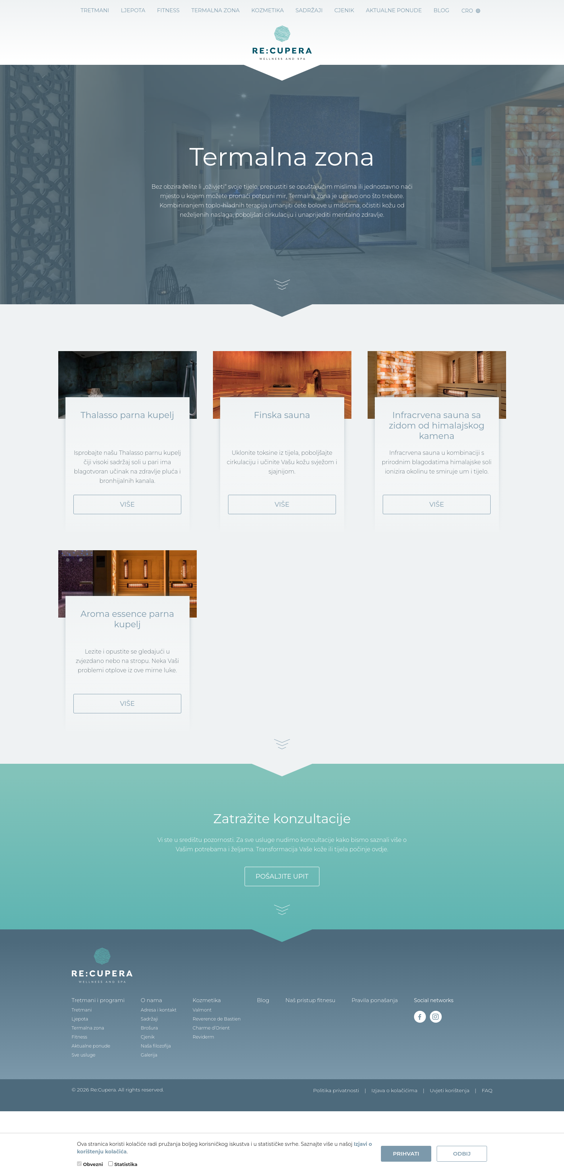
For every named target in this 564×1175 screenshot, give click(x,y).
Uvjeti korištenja (449, 1128)
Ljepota (132, 10)
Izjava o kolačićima (395, 1128)
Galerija (146, 1093)
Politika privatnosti (336, 1128)
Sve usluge (83, 1093)
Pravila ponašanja (363, 1038)
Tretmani (94, 10)
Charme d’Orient (206, 1066)
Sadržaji (309, 10)
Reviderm (198, 1075)
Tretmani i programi (97, 1038)
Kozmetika (267, 10)
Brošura (146, 1066)
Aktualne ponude (394, 10)
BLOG (442, 10)
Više (127, 524)
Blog (256, 1038)
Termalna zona (215, 10)
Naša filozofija (152, 1084)
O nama (148, 1038)
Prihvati (406, 1153)
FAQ (487, 1128)
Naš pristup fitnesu (302, 1038)
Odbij (461, 1153)
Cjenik (345, 10)
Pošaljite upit (282, 915)
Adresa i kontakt (155, 1048)
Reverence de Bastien (211, 1057)
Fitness (168, 10)
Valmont (197, 1048)
